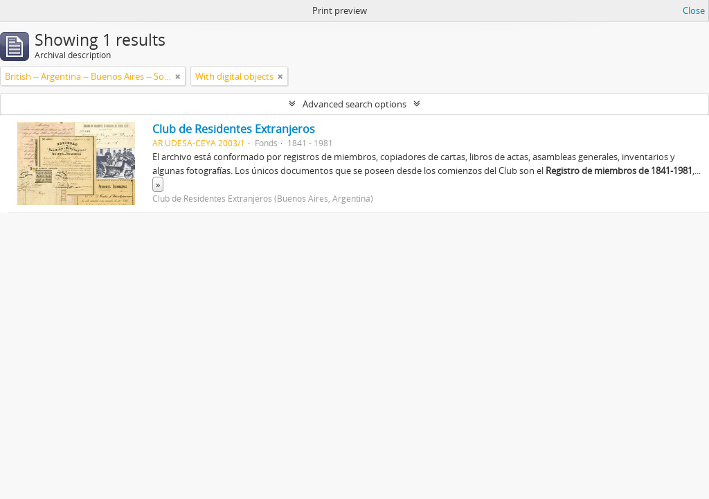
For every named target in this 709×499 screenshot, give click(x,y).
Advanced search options (354, 104)
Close (694, 10)
